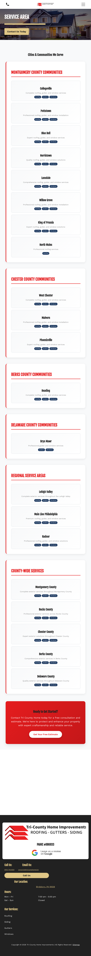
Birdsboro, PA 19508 (45, 887)
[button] (83, 4)
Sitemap (76, 945)
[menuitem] (45, 916)
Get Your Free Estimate (45, 734)
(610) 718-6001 (9, 870)
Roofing (37, 97)
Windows (53, 97)
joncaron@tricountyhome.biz (28, 870)
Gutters (45, 97)
